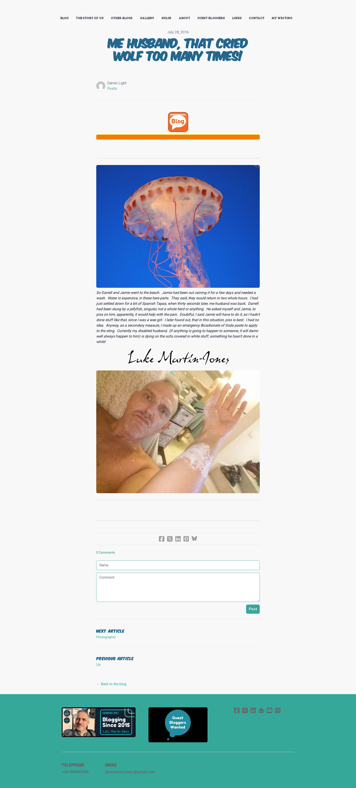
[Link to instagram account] (277, 710)
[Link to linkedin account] (253, 710)
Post (253, 609)
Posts (112, 88)
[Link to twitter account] (245, 710)
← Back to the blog (111, 684)
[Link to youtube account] (269, 710)
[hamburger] (41, 7)
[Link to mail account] (261, 710)
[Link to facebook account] (237, 710)
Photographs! (106, 637)
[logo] (178, 8)
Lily (98, 664)
